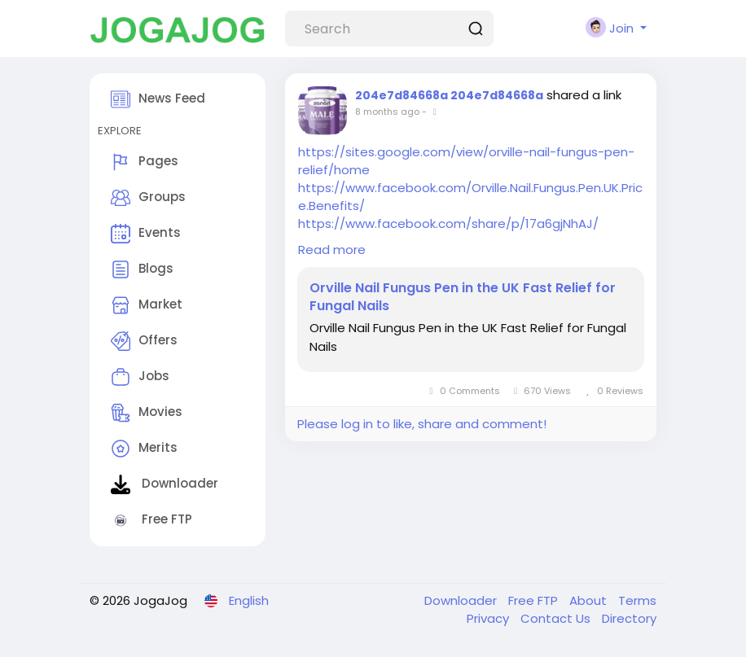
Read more (332, 249)
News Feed (158, 99)
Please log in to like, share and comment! (421, 423)
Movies (146, 413)
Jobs (140, 377)
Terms (637, 600)
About (589, 600)
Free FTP (151, 520)
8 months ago (387, 111)
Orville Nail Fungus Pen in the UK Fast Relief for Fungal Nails (462, 297)
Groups (148, 198)
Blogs (142, 269)
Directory (629, 618)
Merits (144, 448)
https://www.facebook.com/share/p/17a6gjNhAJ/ (448, 223)
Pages (144, 162)
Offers (144, 341)
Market (146, 305)
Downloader (164, 484)
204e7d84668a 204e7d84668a (449, 95)
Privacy (489, 618)
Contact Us (557, 618)
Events (146, 233)
